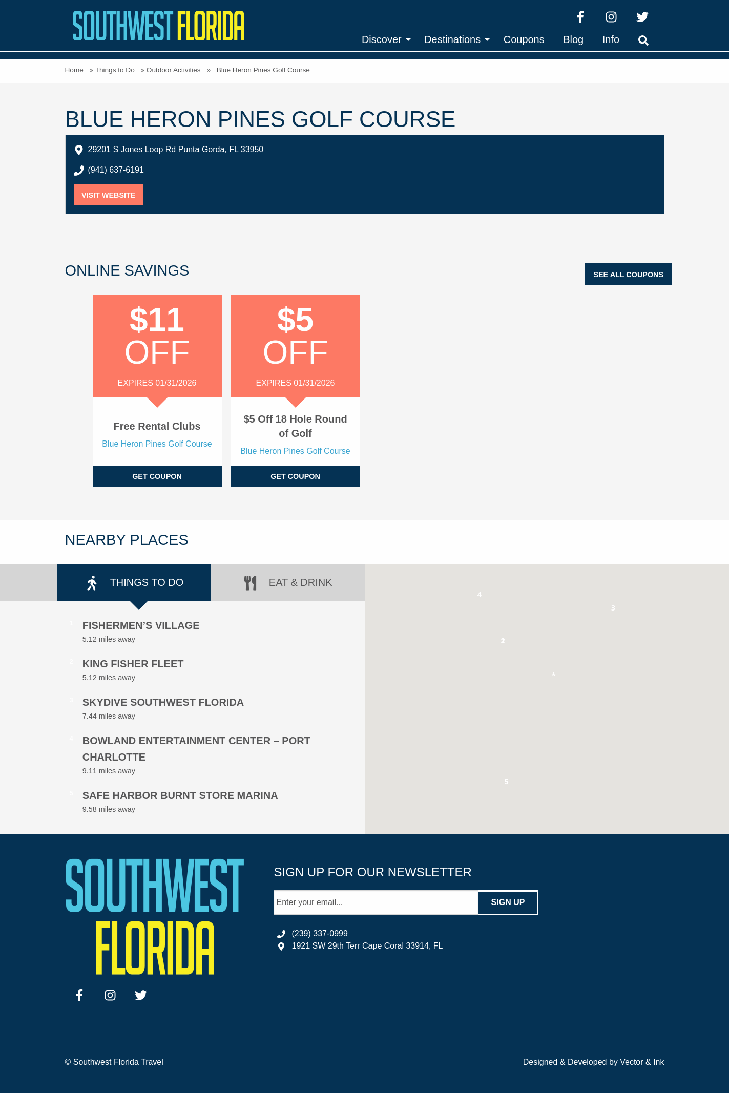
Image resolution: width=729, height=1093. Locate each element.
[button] (503, 642)
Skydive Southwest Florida (163, 702)
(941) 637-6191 (116, 169)
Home (74, 70)
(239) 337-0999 (319, 933)
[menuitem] (383, 39)
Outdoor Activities (174, 70)
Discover (382, 39)
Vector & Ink (642, 1062)
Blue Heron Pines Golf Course (157, 443)
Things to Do (115, 70)
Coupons (524, 39)
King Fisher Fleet (133, 663)
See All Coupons (628, 274)
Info (610, 39)
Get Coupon (157, 476)
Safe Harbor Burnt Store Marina (180, 795)
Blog (573, 39)
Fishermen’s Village (141, 625)
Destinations (452, 39)
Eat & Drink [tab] (287, 583)
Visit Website (112, 195)
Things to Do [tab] (134, 583)
